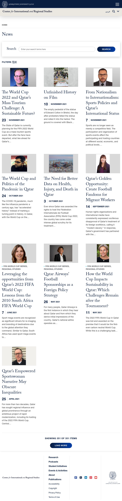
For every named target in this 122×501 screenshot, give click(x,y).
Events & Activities (58, 468)
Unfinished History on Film (60, 95)
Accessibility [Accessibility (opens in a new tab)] (54, 481)
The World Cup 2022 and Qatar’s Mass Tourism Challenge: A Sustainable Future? (18, 103)
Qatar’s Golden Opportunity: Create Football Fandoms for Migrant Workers (100, 189)
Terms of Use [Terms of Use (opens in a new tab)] (54, 494)
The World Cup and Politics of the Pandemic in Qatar (19, 184)
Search (11, 49)
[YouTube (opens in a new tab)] (95, 475)
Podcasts (53, 459)
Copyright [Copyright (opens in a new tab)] (53, 485)
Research (53, 454)
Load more (61, 443)
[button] (117, 4)
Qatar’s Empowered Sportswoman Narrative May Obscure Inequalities (18, 380)
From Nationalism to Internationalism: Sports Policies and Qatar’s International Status (102, 103)
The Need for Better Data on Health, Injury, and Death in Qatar (61, 186)
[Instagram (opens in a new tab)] (90, 475)
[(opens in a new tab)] (18, 4)
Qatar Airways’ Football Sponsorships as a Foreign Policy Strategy (58, 284)
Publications (55, 476)
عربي (107, 11)
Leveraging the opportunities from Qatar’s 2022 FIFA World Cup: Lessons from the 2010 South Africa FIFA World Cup (18, 289)
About (52, 472)
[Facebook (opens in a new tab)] (75, 475)
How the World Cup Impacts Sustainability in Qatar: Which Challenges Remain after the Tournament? (102, 289)
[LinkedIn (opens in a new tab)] (85, 475)
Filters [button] (9, 62)
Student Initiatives (58, 463)
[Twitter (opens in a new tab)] (80, 475)
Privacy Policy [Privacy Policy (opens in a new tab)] (55, 490)
